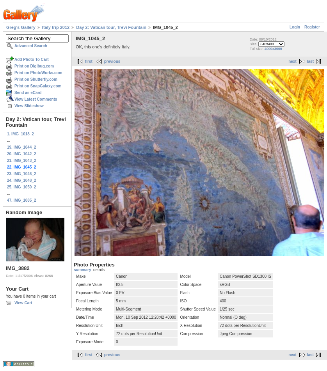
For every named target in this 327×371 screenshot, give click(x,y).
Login (295, 27)
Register (312, 27)
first (88, 61)
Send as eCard (27, 93)
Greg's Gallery (21, 27)
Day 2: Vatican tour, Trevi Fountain (111, 27)
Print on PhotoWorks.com (38, 73)
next (292, 61)
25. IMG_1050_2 (21, 187)
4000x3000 (273, 49)
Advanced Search (30, 46)
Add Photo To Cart (31, 59)
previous (112, 61)
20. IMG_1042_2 (21, 154)
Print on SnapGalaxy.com (37, 86)
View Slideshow (29, 106)
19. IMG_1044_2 (21, 147)
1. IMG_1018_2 (20, 134)
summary (82, 270)
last (310, 61)
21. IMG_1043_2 (21, 160)
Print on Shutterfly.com (35, 79)
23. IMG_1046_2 (21, 174)
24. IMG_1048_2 (21, 180)
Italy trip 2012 (55, 27)
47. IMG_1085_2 (21, 200)
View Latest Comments (35, 99)
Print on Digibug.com (34, 66)
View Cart (23, 303)
